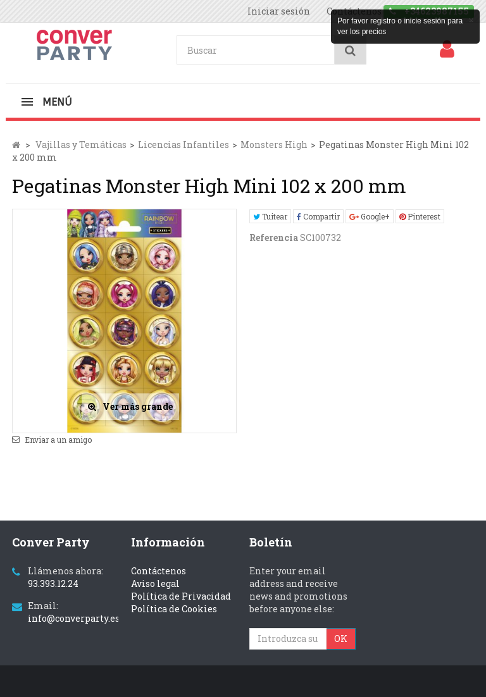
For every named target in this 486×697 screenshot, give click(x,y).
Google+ (369, 216)
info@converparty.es (74, 618)
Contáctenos (158, 571)
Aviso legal (155, 583)
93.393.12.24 (53, 583)
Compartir (318, 216)
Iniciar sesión (278, 11)
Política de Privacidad (181, 596)
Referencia (273, 237)
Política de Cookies (174, 609)
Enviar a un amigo (58, 439)
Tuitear (270, 216)
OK (340, 638)
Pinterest (419, 216)
